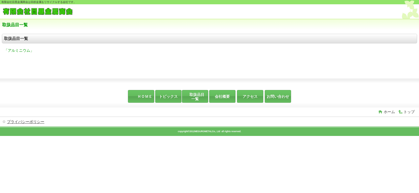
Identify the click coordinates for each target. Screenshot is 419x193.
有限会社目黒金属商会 (42, 12)
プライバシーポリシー (25, 122)
